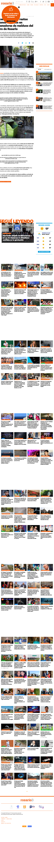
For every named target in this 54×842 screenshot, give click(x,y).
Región (31, 4)
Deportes (41, 4)
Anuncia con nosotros (6, 823)
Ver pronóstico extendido (44, 251)
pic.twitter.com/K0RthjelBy (16, 100)
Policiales (36, 4)
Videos (48, 4)
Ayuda (2, 820)
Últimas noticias (22, 4)
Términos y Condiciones (6, 818)
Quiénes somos (4, 817)
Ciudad (28, 4)
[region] (27, 11)
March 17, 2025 (16, 101)
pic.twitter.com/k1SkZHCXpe (20, 162)
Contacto (3, 821)
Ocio (45, 4)
